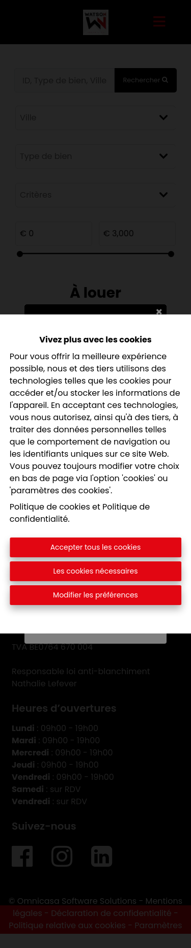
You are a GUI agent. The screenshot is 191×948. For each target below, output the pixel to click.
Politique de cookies (50, 507)
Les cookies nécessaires (95, 571)
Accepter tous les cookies (95, 547)
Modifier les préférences (95, 595)
